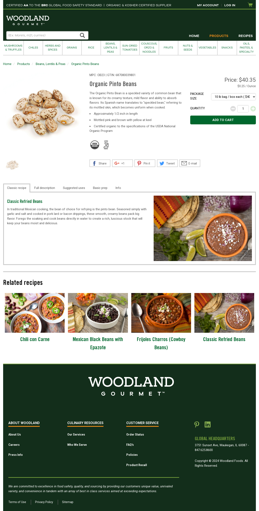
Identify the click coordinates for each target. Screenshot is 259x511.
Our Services (76, 434)
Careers (14, 444)
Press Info (15, 454)
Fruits (168, 48)
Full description (44, 188)
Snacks (227, 48)
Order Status (135, 434)
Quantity (197, 108)
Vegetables (207, 48)
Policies (132, 454)
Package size (197, 96)
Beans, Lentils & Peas (110, 48)
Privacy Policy (44, 502)
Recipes (246, 36)
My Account (208, 5)
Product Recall (136, 465)
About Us (14, 434)
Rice (91, 48)
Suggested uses (74, 188)
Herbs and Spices (52, 48)
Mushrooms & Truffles (13, 48)
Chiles (33, 48)
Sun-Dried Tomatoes (129, 48)
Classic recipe (16, 188)
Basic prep (100, 188)
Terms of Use (17, 502)
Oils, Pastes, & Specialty (246, 48)
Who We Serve (77, 444)
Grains (72, 48)
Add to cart (223, 120)
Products (218, 36)
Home (194, 36)
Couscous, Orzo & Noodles (149, 48)
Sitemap (67, 502)
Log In (229, 5)
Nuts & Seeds (188, 48)
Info (118, 188)
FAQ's (130, 444)
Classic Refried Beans (24, 202)
